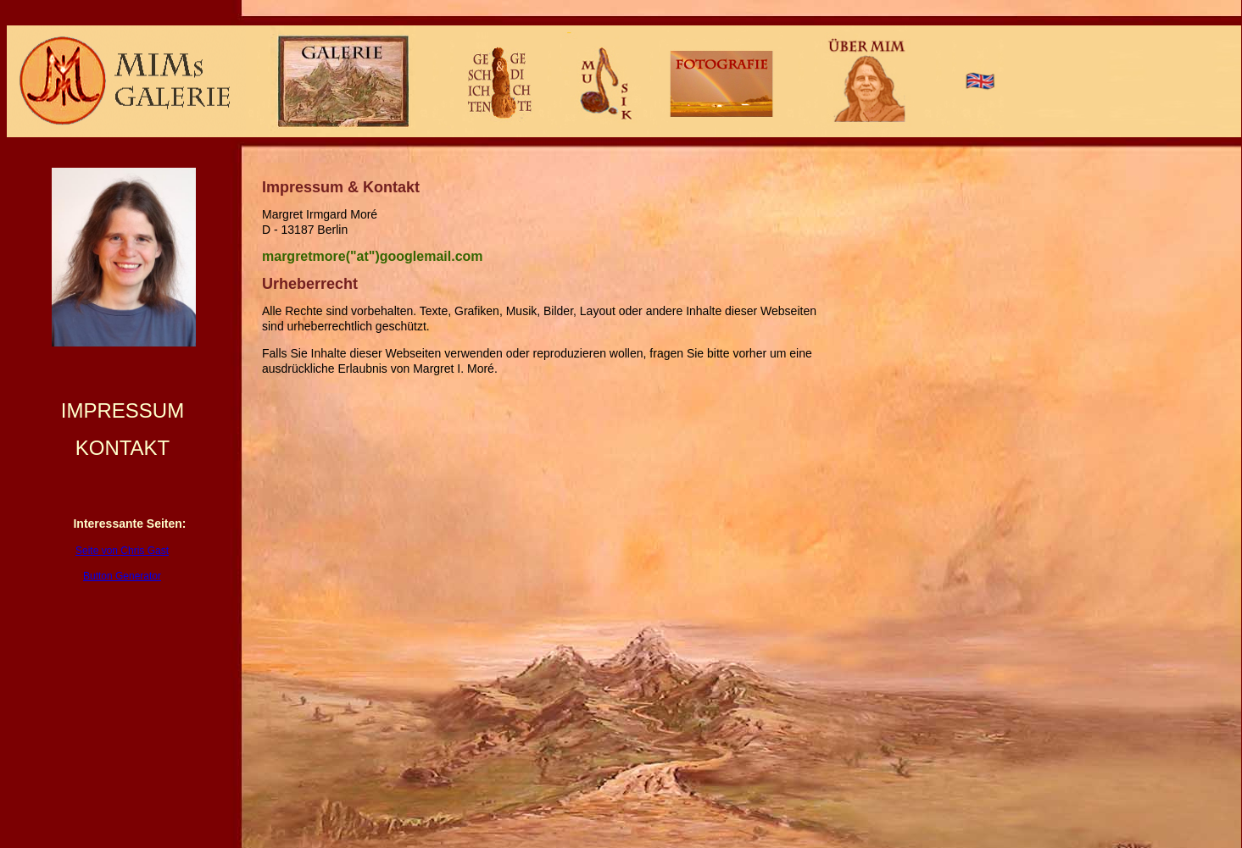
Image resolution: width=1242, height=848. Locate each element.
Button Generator (122, 576)
